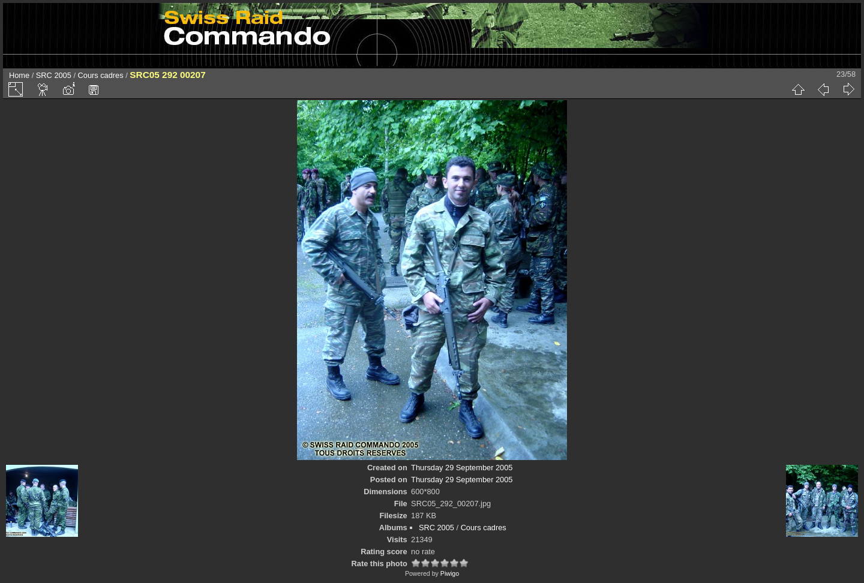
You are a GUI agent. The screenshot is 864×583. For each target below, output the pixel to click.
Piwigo (449, 573)
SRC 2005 (53, 75)
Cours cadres (101, 75)
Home (19, 75)
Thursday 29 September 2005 (461, 467)
